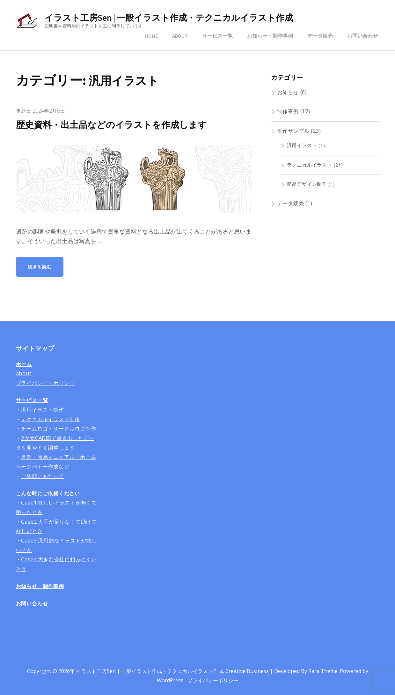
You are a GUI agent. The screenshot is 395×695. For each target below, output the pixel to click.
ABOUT (180, 36)
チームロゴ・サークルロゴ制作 (58, 428)
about (24, 373)
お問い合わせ (362, 36)
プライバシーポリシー (212, 680)
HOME (151, 36)
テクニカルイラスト (309, 164)
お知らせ (288, 92)
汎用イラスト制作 (42, 409)
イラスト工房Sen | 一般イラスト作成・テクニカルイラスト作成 (169, 17)
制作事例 (288, 111)
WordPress (170, 680)
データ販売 (320, 36)
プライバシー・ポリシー (45, 382)
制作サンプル (293, 130)
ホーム (24, 364)
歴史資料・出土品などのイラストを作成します (115, 125)
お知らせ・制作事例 (270, 36)
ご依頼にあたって (42, 476)
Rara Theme (323, 671)
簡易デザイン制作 (307, 184)
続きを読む (40, 267)
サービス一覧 (217, 36)
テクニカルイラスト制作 (50, 419)
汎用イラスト (302, 145)
